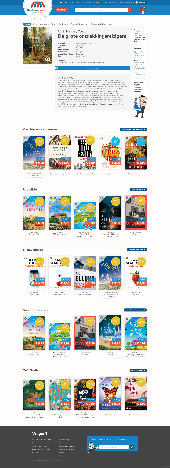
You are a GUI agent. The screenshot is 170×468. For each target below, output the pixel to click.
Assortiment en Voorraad (41, 449)
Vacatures (63, 456)
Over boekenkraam (39, 443)
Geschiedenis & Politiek (48, 24)
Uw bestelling (64, 440)
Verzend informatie (39, 446)
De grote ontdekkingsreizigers (101, 24)
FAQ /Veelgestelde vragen (41, 440)
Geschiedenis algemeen (79, 24)
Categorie (62, 10)
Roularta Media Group (83, 43)
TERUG (27, 24)
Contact (62, 452)
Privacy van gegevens (67, 446)
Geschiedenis (63, 24)
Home (35, 24)
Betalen (35, 452)
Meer (132, 129)
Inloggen (142, 2)
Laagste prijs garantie (67, 443)
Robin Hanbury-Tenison (73, 31)
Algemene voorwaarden (67, 449)
